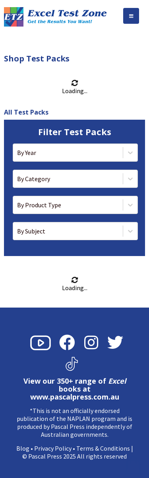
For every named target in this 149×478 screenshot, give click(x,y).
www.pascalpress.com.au (74, 397)
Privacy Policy (53, 448)
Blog (22, 448)
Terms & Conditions (103, 448)
